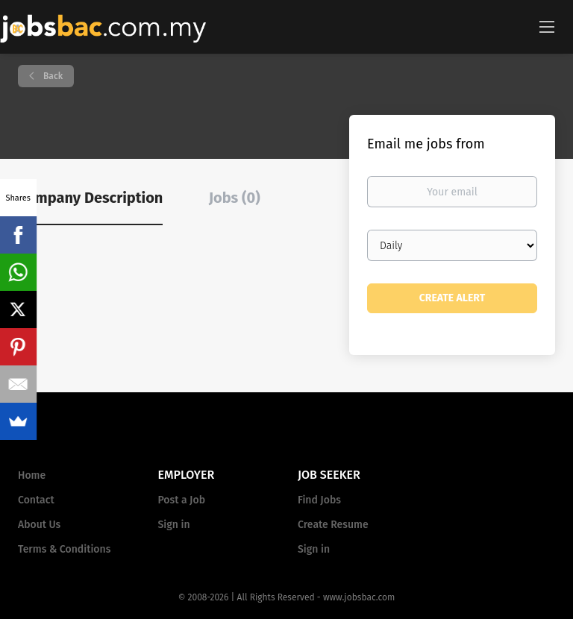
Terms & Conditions (64, 549)
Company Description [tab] (90, 198)
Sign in (174, 524)
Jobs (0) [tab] (234, 198)
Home (32, 475)
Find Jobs (319, 500)
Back (52, 76)
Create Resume (333, 524)
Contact (36, 500)
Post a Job (181, 500)
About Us (39, 524)
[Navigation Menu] (546, 26)
